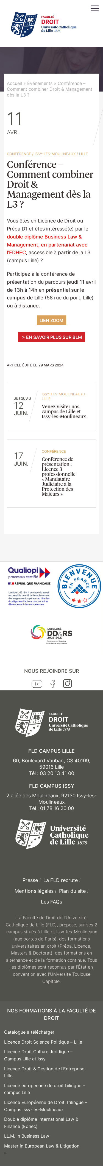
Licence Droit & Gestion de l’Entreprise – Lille (46, 1072)
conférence (19, 154)
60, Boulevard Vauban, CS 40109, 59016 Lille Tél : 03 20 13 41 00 (51, 767)
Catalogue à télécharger (29, 1032)
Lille (83, 154)
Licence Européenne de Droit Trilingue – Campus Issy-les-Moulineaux (45, 1106)
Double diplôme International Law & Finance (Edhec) (41, 1122)
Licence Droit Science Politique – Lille (43, 1042)
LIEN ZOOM (51, 320)
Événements (39, 83)
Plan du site (72, 891)
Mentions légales (34, 891)
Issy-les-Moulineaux (55, 154)
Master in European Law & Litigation (41, 1146)
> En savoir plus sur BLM (51, 337)
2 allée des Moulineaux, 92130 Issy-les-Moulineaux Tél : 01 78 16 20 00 (51, 802)
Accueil (14, 83)
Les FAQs (51, 902)
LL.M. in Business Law (26, 1136)
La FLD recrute (60, 880)
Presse (30, 880)
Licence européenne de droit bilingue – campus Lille (44, 1089)
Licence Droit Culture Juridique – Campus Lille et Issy (38, 1055)
